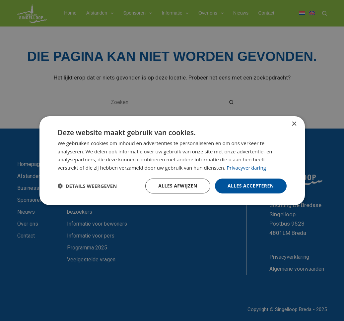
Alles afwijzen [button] (177, 186)
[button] (87, 186)
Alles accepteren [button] (251, 186)
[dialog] (172, 160)
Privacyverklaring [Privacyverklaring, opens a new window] (246, 167)
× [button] (294, 123)
